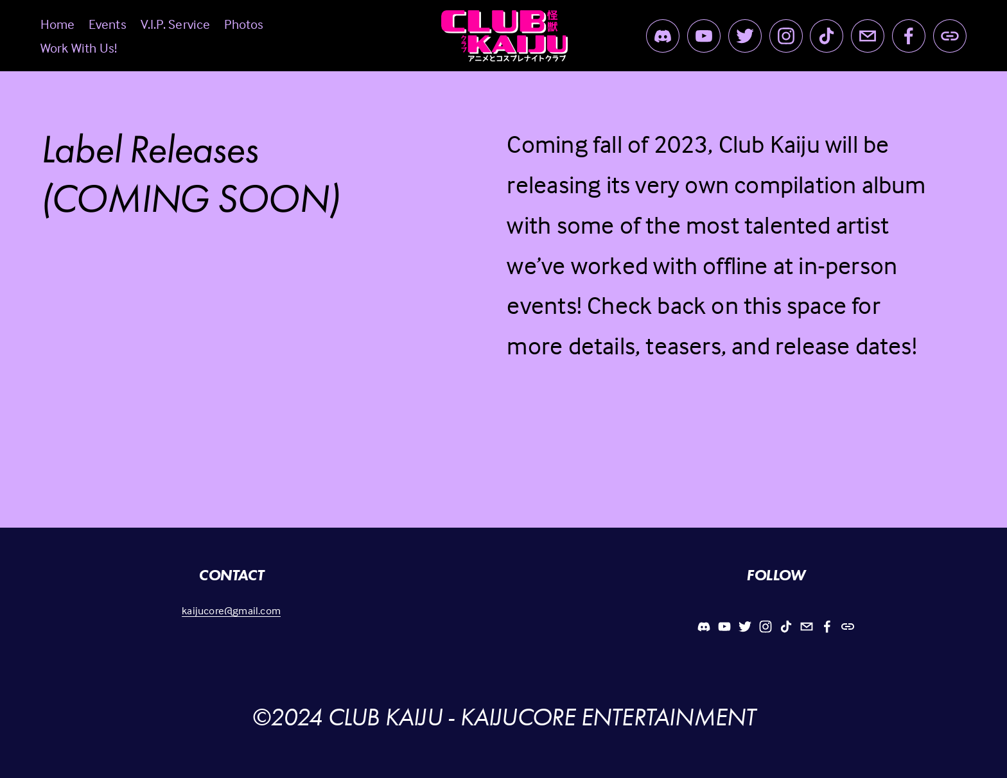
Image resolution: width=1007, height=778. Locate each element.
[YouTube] (704, 36)
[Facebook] (908, 36)
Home (57, 23)
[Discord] (662, 36)
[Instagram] (786, 36)
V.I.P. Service (176, 23)
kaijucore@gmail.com (231, 611)
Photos (243, 23)
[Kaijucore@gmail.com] (867, 36)
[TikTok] (826, 36)
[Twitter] (745, 36)
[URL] (950, 36)
